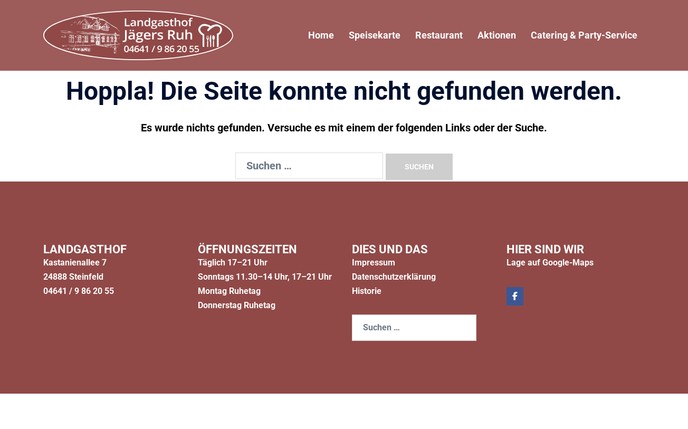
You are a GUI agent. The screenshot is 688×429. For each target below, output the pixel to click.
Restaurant (439, 35)
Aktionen (496, 35)
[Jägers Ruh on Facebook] (515, 296)
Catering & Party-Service (584, 35)
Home (321, 35)
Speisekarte (374, 35)
